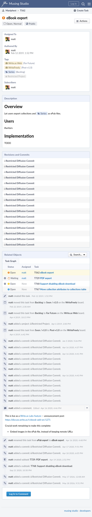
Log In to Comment (18, 494)
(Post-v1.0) (26, 67)
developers (85, 510)
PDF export (46, 278)
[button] (89, 4)
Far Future (51, 313)
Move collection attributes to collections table (63, 289)
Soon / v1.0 (52, 302)
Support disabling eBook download (57, 283)
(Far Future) (29, 63)
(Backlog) (20, 72)
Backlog (39, 302)
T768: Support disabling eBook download (51, 466)
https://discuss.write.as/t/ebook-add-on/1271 (28, 419)
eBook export (47, 272)
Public (32, 23)
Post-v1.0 (55, 330)
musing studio (71, 510)
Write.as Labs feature (30, 416)
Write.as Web (71, 313)
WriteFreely (71, 302)
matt (13, 39)
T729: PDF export (39, 459)
